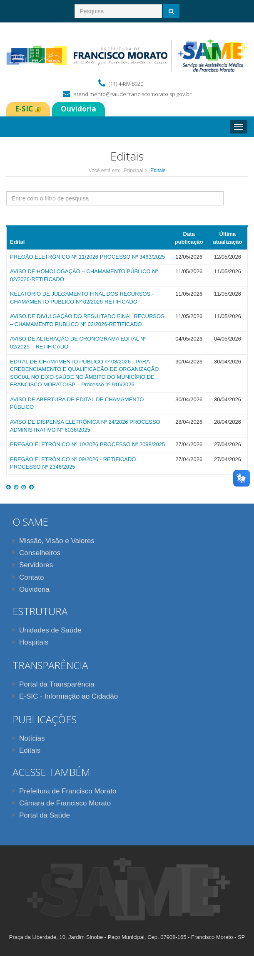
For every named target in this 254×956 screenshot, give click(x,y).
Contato (28, 577)
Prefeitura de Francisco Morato (64, 791)
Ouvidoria (31, 589)
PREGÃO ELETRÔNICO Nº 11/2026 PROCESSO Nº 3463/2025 (87, 257)
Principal (133, 170)
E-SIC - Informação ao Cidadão (65, 696)
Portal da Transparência (53, 684)
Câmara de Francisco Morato (61, 803)
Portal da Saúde (41, 815)
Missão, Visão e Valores (53, 541)
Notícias (28, 738)
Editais (26, 750)
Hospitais (30, 642)
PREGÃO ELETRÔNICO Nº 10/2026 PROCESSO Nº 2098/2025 (87, 444)
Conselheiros (36, 553)
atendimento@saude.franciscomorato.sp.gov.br (133, 94)
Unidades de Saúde (46, 630)
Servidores (32, 565)
